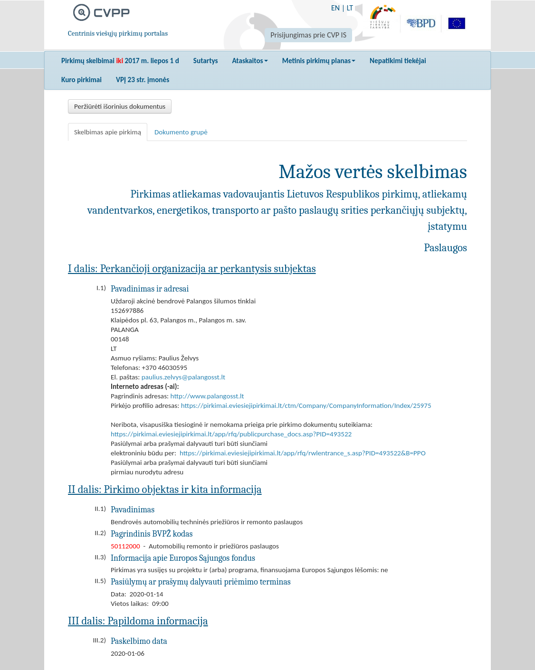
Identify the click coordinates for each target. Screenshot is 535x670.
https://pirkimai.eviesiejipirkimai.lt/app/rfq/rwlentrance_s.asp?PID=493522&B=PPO (303, 453)
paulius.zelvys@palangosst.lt (183, 377)
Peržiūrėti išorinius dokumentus (119, 106)
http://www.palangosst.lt (207, 396)
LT (350, 7)
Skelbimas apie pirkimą (107, 132)
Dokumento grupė (181, 132)
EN (335, 7)
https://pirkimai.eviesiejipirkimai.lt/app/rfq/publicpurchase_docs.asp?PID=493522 (231, 434)
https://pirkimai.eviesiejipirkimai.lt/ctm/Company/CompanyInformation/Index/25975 (306, 405)
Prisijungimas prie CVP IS (308, 34)
